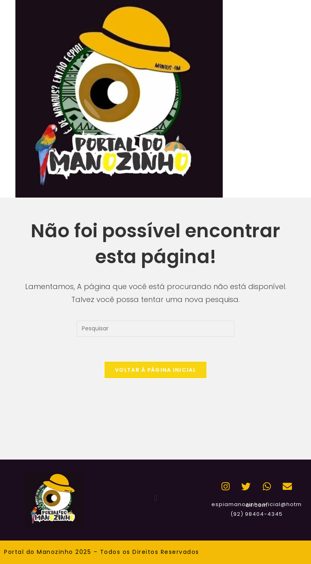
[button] (155, 497)
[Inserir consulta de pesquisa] (155, 329)
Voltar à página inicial (155, 370)
